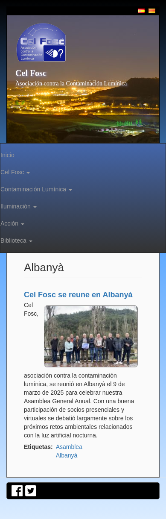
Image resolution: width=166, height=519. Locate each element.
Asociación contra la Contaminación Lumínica (71, 83)
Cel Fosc (31, 73)
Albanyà (67, 455)
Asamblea (69, 446)
